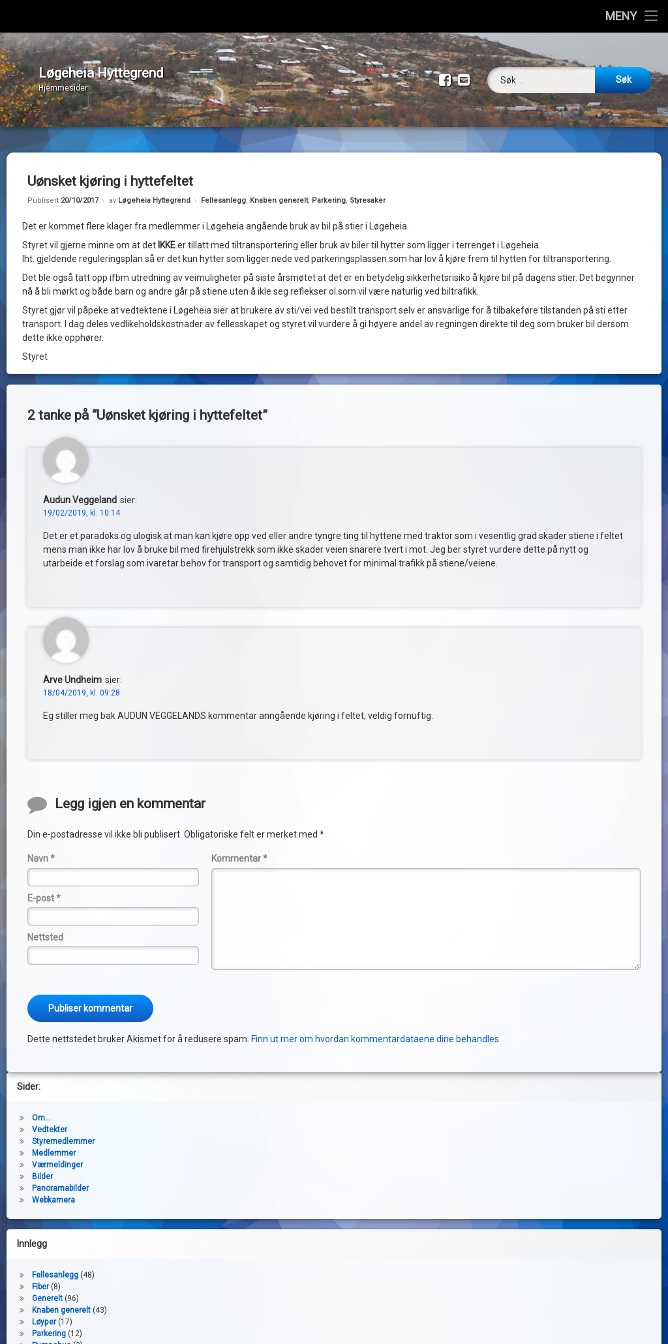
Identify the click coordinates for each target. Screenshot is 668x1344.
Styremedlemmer (63, 1131)
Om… (41, 1108)
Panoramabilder (60, 1178)
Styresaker (368, 190)
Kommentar (239, 848)
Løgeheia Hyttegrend (154, 190)
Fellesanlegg (223, 190)
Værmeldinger (57, 1155)
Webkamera (53, 1190)
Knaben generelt (279, 190)
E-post (44, 888)
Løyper (44, 1312)
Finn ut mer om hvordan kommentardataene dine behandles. (376, 1029)
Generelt (47, 1288)
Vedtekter (49, 1119)
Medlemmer (54, 1143)
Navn (41, 848)
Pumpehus (51, 1335)
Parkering (329, 190)
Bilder (42, 1166)
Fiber (40, 1276)
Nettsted (45, 927)
